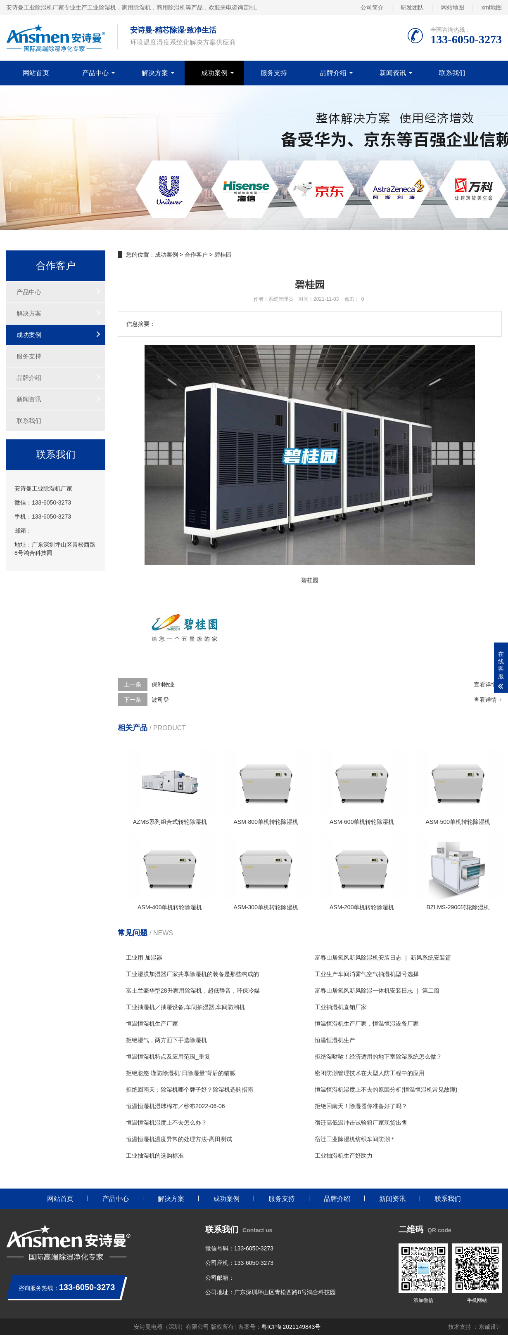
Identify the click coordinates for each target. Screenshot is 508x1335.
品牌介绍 (333, 72)
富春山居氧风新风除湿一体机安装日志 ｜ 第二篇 (377, 990)
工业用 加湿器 (144, 957)
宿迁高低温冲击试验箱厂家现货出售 (361, 1122)
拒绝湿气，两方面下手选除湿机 (166, 1040)
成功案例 (214, 72)
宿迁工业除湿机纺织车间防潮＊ (355, 1139)
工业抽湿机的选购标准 (155, 1155)
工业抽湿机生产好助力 (344, 1155)
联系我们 (452, 72)
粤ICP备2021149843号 (290, 1326)
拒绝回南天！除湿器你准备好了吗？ (361, 1106)
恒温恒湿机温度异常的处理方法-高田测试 (179, 1139)
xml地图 (491, 7)
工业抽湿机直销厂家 (341, 1007)
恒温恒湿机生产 (335, 1040)
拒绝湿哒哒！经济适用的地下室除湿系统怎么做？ (378, 1056)
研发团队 (412, 7)
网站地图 (452, 7)
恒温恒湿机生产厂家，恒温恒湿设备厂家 (367, 1023)
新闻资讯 (393, 72)
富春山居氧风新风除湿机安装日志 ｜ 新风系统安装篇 (383, 957)
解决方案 (155, 72)
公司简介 (372, 7)
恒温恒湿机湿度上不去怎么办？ (166, 1122)
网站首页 (36, 72)
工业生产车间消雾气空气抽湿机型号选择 (367, 974)
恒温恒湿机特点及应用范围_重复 (168, 1056)
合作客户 (196, 254)
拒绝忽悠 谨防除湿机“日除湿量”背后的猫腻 (180, 1073)
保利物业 (163, 684)
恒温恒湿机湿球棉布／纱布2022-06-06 (175, 1106)
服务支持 (274, 72)
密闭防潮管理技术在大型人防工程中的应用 (370, 1073)
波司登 (160, 699)
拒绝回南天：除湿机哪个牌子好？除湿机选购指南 (189, 1089)
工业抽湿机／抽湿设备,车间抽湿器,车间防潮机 (185, 1007)
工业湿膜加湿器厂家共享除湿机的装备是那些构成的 (192, 974)
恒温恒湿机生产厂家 (152, 1023)
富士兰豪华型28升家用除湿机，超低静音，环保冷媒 (193, 990)
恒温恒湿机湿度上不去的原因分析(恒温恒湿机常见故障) (386, 1089)
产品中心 (95, 72)
